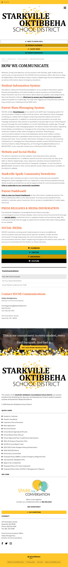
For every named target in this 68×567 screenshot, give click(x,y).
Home (3, 59)
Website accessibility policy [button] (16, 562)
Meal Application (10, 426)
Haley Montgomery (8, 536)
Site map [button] (40, 562)
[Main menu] (65, 7)
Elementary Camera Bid (12, 453)
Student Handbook (10, 419)
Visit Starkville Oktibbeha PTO (14, 460)
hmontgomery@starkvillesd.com (14, 306)
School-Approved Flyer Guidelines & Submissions (21, 438)
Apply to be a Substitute (12, 463)
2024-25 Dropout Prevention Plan (15, 441)
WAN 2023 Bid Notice (11, 450)
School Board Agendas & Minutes (15, 432)
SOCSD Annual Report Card (13, 444)
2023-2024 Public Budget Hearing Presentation (20, 447)
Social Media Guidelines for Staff (14, 285)
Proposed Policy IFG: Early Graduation (17, 466)
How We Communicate (11, 277)
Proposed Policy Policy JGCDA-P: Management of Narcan (24, 469)
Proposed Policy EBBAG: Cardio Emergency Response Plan (25, 457)
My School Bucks (10, 429)
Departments (11, 59)
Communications (23, 59)
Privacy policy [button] (31, 562)
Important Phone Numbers (13, 422)
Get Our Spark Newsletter (15, 281)
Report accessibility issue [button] (52, 562)
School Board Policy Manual (13, 435)
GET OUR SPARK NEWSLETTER (34, 348)
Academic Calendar (11, 416)
